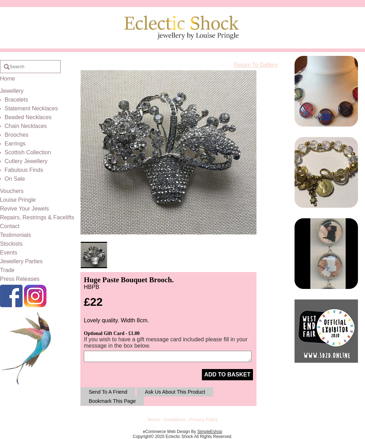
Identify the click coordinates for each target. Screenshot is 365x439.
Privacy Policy (204, 419)
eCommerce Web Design (166, 431)
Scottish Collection (28, 152)
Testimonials (15, 235)
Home (7, 79)
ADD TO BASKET (227, 374)
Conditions (174, 419)
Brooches (17, 135)
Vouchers (12, 191)
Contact (9, 226)
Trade (7, 270)
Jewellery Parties (21, 261)
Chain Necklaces (26, 126)
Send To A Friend (108, 392)
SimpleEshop (209, 431)
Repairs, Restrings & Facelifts (37, 217)
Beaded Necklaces (28, 117)
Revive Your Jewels (24, 209)
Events (8, 253)
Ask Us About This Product (175, 392)
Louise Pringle (18, 200)
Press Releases (19, 279)
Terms (153, 419)
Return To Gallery (256, 65)
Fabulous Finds (24, 170)
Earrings (15, 144)
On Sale (15, 179)
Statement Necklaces (31, 108)
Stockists (11, 244)
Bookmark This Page (112, 401)
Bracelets (16, 100)
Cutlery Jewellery (26, 161)
